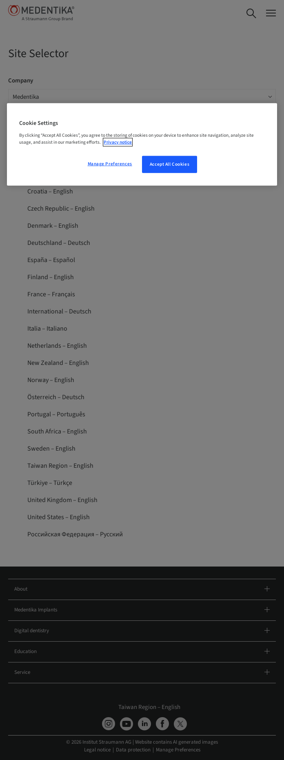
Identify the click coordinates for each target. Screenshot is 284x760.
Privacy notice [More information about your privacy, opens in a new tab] (118, 142)
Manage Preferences (110, 163)
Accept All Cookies (169, 164)
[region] (142, 144)
